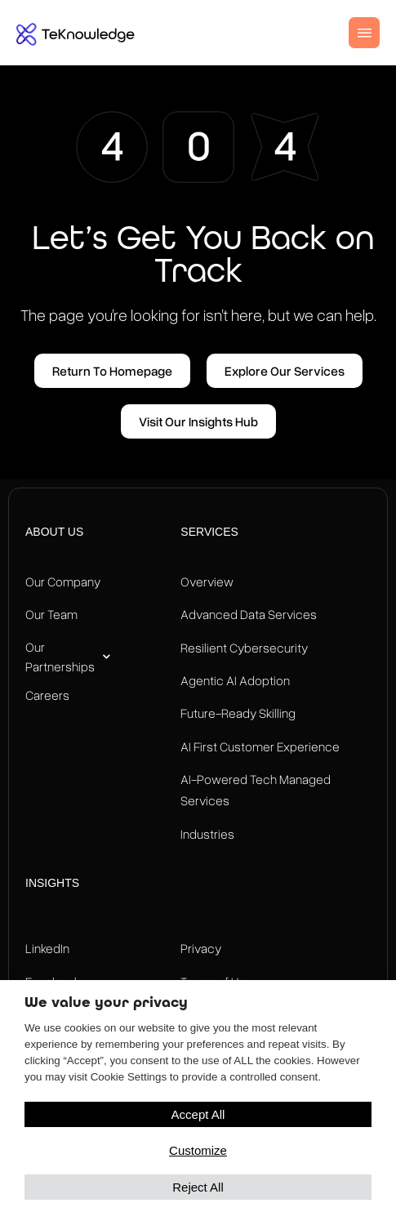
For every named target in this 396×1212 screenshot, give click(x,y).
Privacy (200, 948)
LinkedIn (47, 948)
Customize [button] (198, 1150)
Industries (207, 834)
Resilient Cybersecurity (244, 647)
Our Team (51, 614)
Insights (52, 882)
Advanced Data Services (248, 614)
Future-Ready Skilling (238, 713)
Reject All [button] (198, 1187)
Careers (47, 695)
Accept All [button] (198, 1114)
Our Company (62, 581)
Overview (207, 581)
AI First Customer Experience (260, 746)
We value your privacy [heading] (106, 1002)
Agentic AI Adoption (235, 680)
